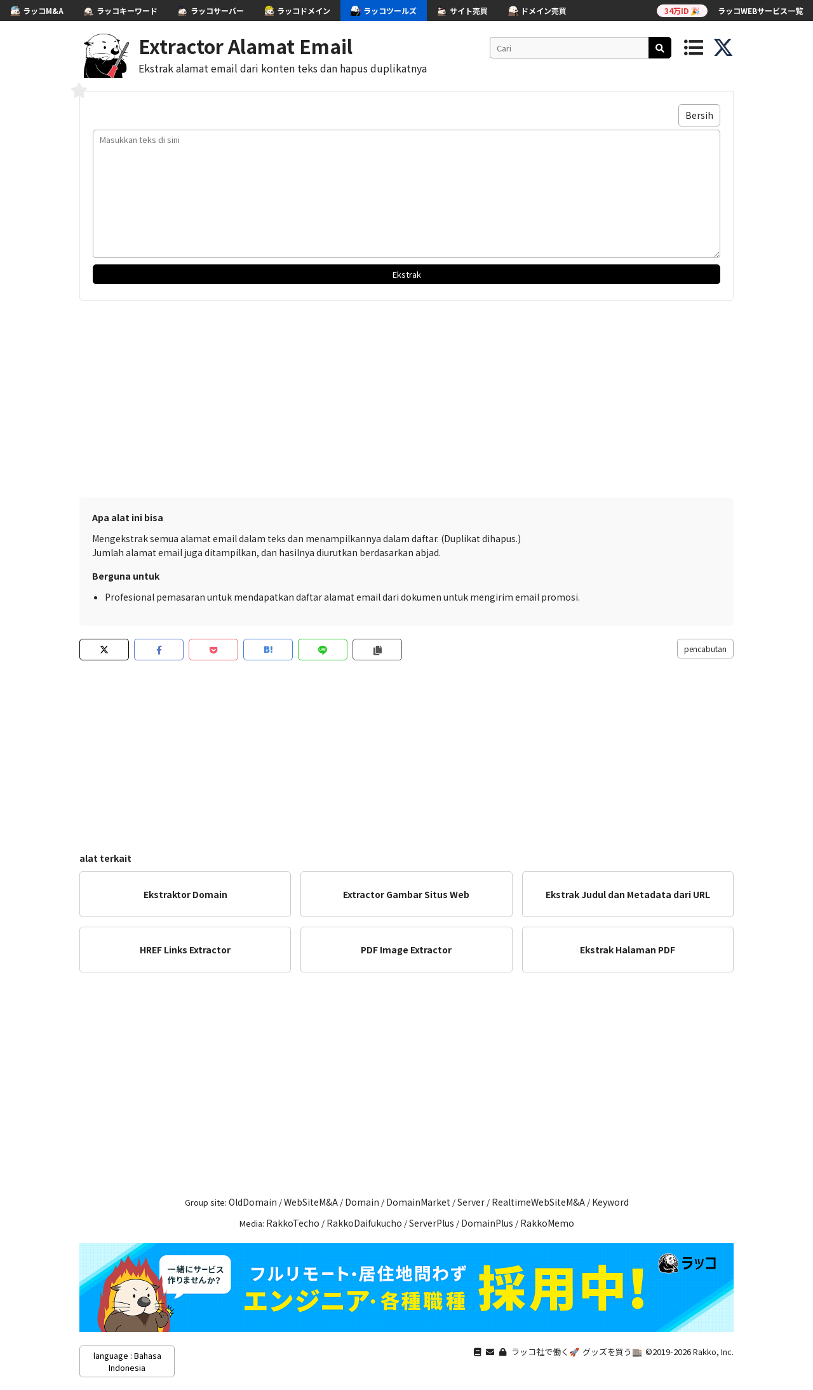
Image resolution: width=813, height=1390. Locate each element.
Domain (362, 1202)
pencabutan (705, 648)
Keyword (610, 1202)
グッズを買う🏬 (612, 1352)
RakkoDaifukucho (364, 1222)
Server (471, 1202)
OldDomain (253, 1202)
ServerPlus (431, 1222)
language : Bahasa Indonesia (127, 1361)
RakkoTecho (292, 1222)
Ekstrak (407, 274)
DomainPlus (487, 1222)
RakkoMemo (547, 1222)
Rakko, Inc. (713, 1352)
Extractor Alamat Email (245, 46)
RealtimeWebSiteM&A (538, 1202)
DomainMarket (418, 1202)
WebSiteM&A (311, 1202)
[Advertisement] (406, 396)
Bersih (699, 115)
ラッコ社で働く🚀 (545, 1352)
